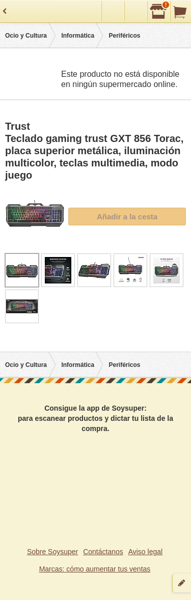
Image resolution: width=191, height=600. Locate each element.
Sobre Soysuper (52, 552)
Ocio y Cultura (26, 35)
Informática (77, 35)
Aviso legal (145, 552)
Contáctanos (103, 552)
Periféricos (124, 35)
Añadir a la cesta (127, 216)
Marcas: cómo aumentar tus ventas (95, 569)
